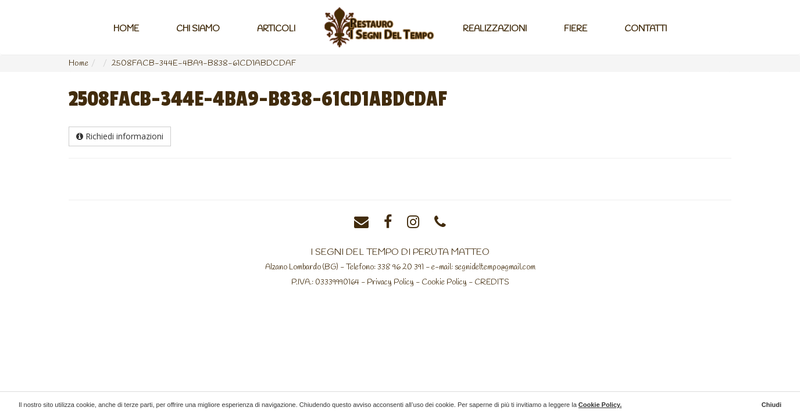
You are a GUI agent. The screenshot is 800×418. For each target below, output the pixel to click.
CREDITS (491, 282)
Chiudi (771, 404)
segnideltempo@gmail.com (495, 267)
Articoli (276, 29)
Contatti (645, 29)
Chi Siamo (198, 29)
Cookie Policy (444, 282)
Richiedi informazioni (119, 136)
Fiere (575, 29)
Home (126, 29)
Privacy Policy (390, 282)
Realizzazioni (495, 29)
